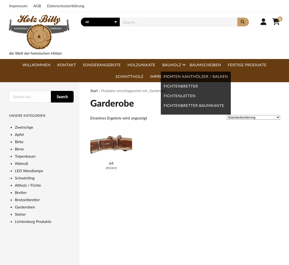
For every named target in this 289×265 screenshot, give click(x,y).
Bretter (21, 192)
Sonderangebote (102, 64)
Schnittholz (129, 76)
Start (94, 90)
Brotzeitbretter (27, 199)
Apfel (19, 134)
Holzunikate (141, 64)
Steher (20, 214)
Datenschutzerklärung (65, 5)
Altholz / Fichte (28, 185)
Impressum (18, 5)
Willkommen (36, 64)
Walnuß (21, 163)
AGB (37, 5)
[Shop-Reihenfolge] (253, 117)
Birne (19, 149)
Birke (19, 141)
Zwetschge (24, 127)
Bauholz (171, 64)
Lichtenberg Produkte (33, 221)
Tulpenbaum (25, 156)
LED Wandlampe (29, 170)
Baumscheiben (205, 64)
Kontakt (66, 64)
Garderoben (25, 207)
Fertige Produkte (247, 64)
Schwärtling (25, 178)
